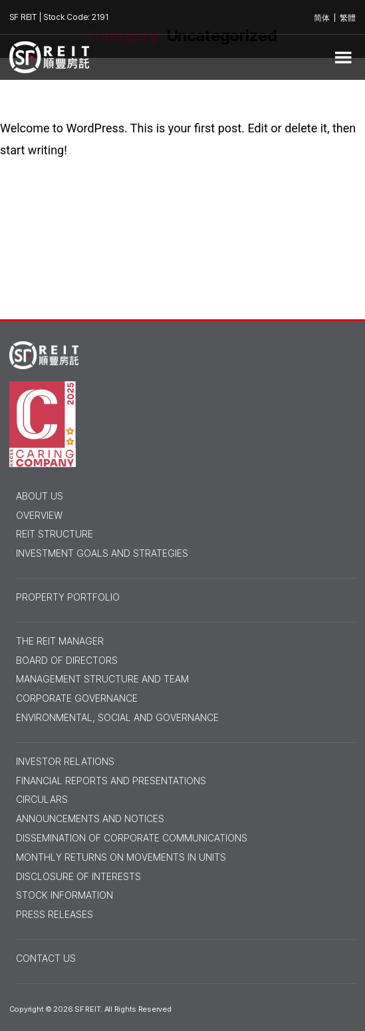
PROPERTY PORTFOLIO (68, 597)
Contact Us (46, 958)
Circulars (42, 799)
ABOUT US (39, 496)
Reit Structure (54, 534)
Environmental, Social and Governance (117, 717)
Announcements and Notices (90, 818)
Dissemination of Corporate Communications (131, 838)
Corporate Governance (77, 698)
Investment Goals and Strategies (102, 553)
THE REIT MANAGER (60, 641)
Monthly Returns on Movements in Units (121, 857)
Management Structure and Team (102, 679)
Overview (39, 515)
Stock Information (64, 895)
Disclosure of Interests (78, 876)
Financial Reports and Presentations (111, 781)
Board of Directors (67, 660)
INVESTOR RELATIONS (65, 761)
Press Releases (54, 914)
